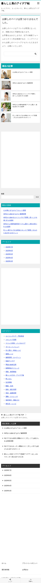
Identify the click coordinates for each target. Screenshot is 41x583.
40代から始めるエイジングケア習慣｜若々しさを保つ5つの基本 (24, 95)
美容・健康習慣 (11, 393)
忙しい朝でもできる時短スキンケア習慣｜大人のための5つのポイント (25, 116)
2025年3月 (9, 261)
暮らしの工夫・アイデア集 (15, 375)
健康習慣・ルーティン (13, 357)
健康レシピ (9, 354)
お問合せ (25, 570)
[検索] (20, 54)
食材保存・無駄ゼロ (12, 400)
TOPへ (30, 580)
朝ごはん (9, 379)
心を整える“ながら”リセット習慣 (22, 72)
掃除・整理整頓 (11, 372)
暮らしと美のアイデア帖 (15, 3)
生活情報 (9, 382)
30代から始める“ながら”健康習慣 (23, 83)
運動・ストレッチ (12, 396)
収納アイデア (10, 361)
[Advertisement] (20, 162)
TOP (14, 415)
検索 (2, 194)
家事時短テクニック (12, 368)
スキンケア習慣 (11, 340)
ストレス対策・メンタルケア (15, 343)
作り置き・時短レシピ (13, 350)
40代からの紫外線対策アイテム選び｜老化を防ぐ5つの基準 (25, 105)
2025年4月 (9, 257)
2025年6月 (9, 250)
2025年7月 (9, 247)
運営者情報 (5, 570)
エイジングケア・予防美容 (15, 336)
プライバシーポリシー (30, 563)
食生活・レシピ (11, 404)
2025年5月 (9, 254)
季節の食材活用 (11, 364)
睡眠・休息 (9, 386)
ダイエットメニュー (12, 347)
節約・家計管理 (11, 389)
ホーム (4, 563)
